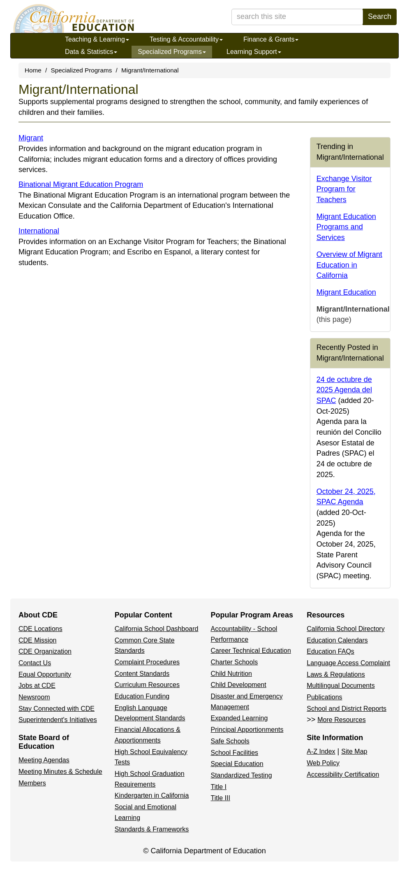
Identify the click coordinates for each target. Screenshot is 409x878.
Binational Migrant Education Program (80, 184)
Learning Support (253, 51)
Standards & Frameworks (152, 829)
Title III (220, 797)
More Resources (341, 719)
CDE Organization (45, 651)
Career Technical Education (251, 650)
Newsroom (34, 697)
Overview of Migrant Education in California (349, 264)
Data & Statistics (91, 51)
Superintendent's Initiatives (57, 719)
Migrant (30, 138)
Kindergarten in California (152, 795)
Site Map (354, 751)
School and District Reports (346, 708)
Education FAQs (330, 651)
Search (379, 16)
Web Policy (323, 762)
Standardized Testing (241, 775)
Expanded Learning (239, 718)
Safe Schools (230, 741)
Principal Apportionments (247, 729)
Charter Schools (234, 662)
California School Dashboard (157, 628)
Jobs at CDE (36, 685)
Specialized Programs (172, 51)
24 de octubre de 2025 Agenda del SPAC (344, 390)
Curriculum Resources (147, 684)
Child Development (238, 684)
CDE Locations (40, 628)
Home (33, 70)
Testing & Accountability (186, 39)
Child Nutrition (231, 673)
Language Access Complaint (348, 662)
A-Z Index (321, 751)
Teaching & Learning (97, 39)
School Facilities (235, 752)
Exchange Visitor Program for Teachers (344, 189)
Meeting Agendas (43, 760)
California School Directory (345, 628)
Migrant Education (346, 292)
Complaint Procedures (147, 662)
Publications (324, 697)
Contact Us (34, 662)
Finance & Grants (271, 39)
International (38, 231)
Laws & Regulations (336, 674)
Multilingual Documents (340, 685)
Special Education (237, 763)
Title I (219, 786)
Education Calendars (337, 640)
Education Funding (142, 696)
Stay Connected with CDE (56, 708)
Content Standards (142, 673)
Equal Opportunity (44, 674)
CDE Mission (37, 640)
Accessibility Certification (343, 774)
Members (32, 783)
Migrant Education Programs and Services (346, 227)
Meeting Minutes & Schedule (60, 771)
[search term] (297, 17)
